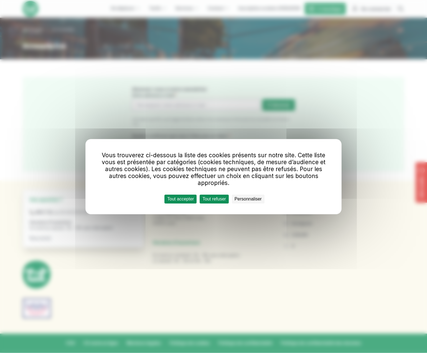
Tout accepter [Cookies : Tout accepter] (180, 199)
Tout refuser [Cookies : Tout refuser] (214, 199)
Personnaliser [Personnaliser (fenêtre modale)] (248, 199)
